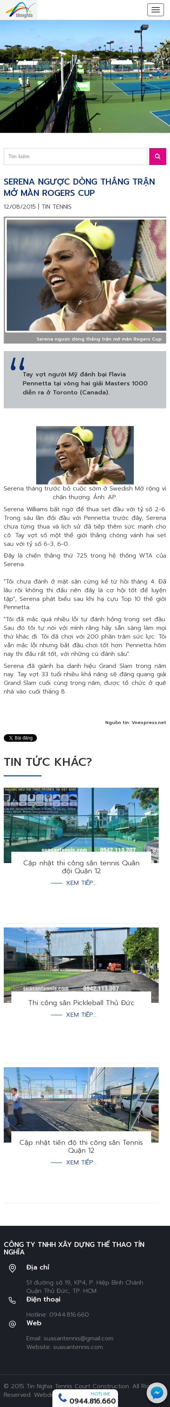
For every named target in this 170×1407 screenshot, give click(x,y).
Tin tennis (56, 206)
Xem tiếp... (81, 883)
